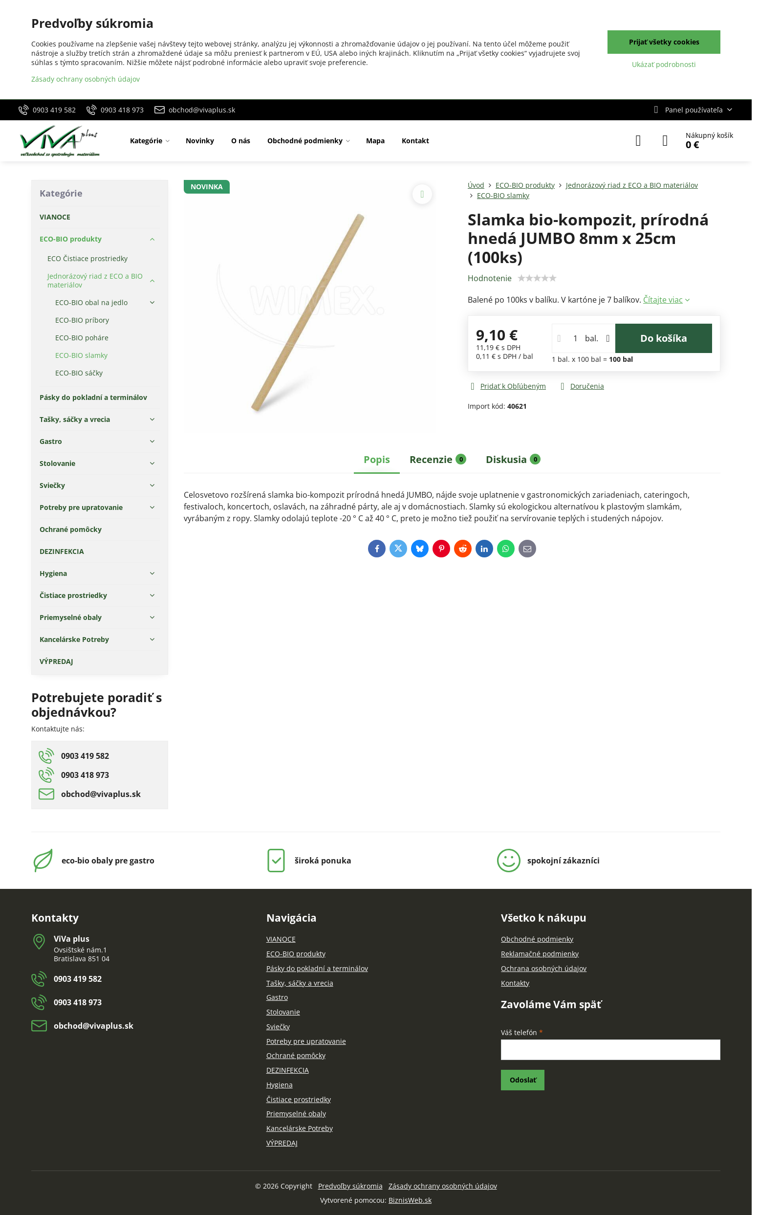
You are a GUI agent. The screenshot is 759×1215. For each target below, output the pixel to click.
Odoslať (523, 1079)
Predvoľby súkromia (350, 1186)
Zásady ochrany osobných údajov (443, 1186)
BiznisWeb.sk (410, 1200)
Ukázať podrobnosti (664, 64)
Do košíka (663, 338)
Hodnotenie (490, 278)
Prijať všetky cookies (664, 41)
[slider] (537, 278)
